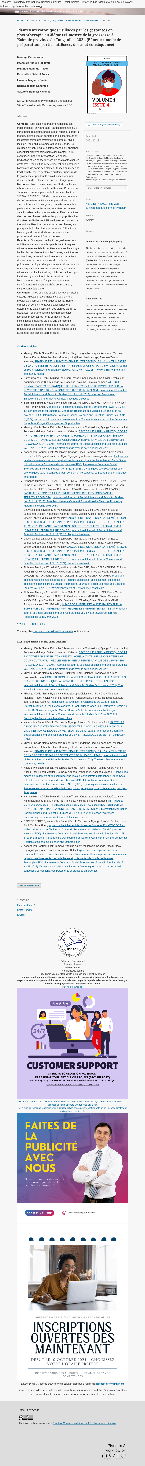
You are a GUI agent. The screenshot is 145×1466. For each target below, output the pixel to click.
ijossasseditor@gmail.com (109, 1383)
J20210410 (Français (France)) (105, 124)
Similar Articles (27, 346)
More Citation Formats (99, 187)
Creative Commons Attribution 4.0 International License (84, 1423)
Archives (31, 20)
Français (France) (26, 905)
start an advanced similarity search (53, 631)
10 (37, 624)
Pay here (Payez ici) (72, 987)
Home (20, 20)
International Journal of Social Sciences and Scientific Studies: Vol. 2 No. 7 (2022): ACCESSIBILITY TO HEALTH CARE (74, 734)
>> (43, 624)
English (21, 914)
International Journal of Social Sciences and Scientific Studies (52, 11)
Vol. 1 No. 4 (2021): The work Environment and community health (68, 20)
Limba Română (24, 910)
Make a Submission (29, 885)
